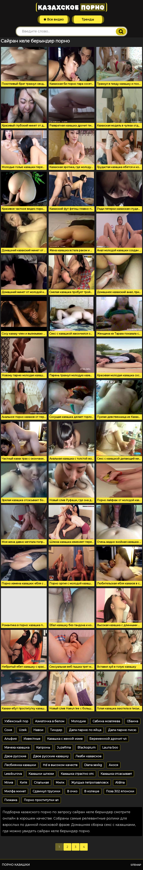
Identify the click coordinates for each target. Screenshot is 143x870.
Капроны (43, 747)
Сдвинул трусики (46, 791)
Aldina (120, 782)
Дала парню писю (122, 730)
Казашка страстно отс (77, 774)
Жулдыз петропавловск (90, 782)
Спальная (41, 782)
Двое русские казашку (51, 756)
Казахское (71, 7)
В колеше (91, 791)
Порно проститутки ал (41, 800)
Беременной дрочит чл (108, 739)
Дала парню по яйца (85, 730)
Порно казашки (16, 864)
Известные (31, 739)
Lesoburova (13, 774)
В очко (72, 791)
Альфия (10, 739)
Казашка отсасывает (116, 774)
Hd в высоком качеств (60, 765)
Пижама (10, 800)
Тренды (88, 19)
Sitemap (136, 864)
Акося (113, 765)
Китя (23, 782)
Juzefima (64, 747)
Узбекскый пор (16, 721)
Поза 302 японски (120, 791)
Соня (8, 730)
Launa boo (110, 747)
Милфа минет (15, 791)
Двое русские (15, 756)
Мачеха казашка (16, 747)
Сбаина (132, 721)
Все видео (54, 19)
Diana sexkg (93, 765)
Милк (60, 782)
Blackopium (86, 747)
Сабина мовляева (106, 721)
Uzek (23, 730)
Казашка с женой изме (65, 739)
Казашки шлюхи (41, 774)
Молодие (78, 721)
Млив (8, 782)
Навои (38, 730)
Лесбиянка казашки (20, 765)
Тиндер (56, 730)
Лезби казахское (88, 756)
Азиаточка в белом (49, 721)
